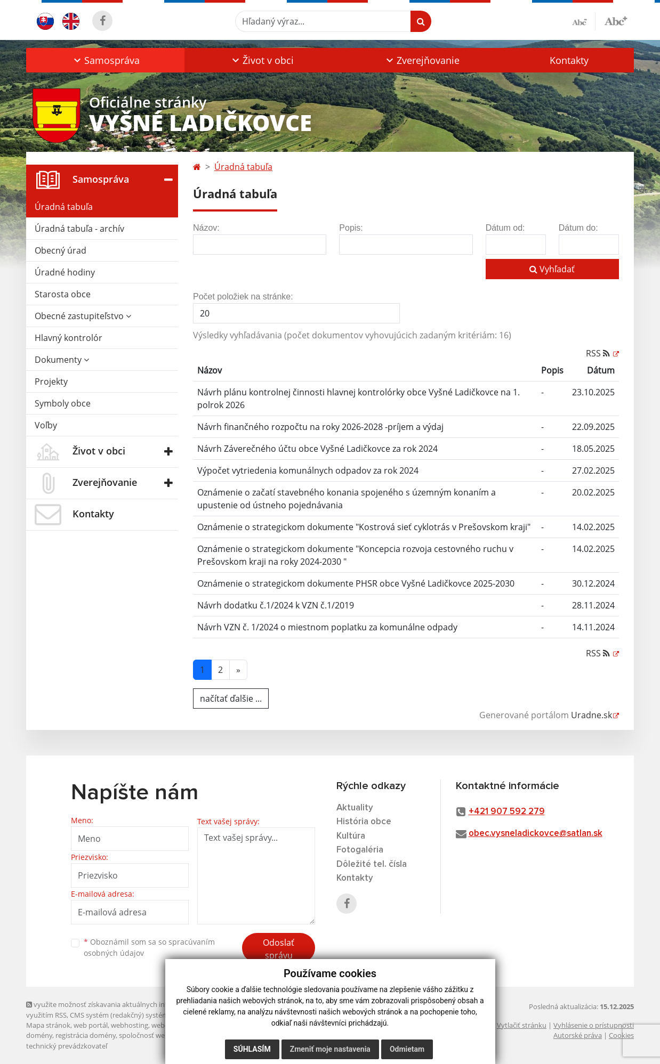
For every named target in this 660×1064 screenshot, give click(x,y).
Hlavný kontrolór (68, 338)
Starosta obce (63, 294)
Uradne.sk (591, 715)
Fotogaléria (359, 850)
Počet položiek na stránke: (243, 296)
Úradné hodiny (65, 272)
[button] (105, 60)
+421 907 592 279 (507, 811)
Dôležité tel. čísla (371, 864)
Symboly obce (63, 403)
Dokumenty (62, 360)
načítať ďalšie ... (231, 698)
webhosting (129, 1025)
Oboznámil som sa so (149, 947)
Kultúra (350, 836)
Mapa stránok (48, 1025)
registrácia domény (85, 1035)
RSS (599, 353)
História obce (363, 821)
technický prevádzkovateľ (66, 1046)
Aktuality (354, 808)
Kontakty (569, 60)
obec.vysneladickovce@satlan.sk (535, 833)
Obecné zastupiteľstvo (83, 316)
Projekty (51, 381)
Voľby (46, 425)
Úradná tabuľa (64, 207)
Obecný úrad (60, 250)
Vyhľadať (552, 269)
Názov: (206, 227)
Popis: (351, 227)
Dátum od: (505, 227)
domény (39, 1035)
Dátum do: (578, 227)
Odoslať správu (278, 949)
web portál (91, 1025)
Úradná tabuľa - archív (79, 228)
